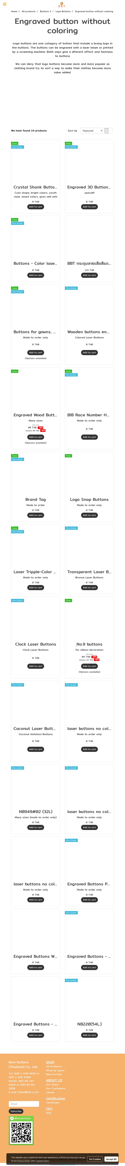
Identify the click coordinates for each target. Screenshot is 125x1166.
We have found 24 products (29, 131)
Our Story (52, 1084)
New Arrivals (54, 1074)
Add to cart (35, 206)
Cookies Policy (42, 1160)
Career (50, 1092)
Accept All (111, 1159)
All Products (54, 1066)
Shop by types (55, 1070)
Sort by (74, 131)
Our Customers (55, 1088)
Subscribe (16, 1111)
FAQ (48, 1113)
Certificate (52, 1103)
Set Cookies (95, 1159)
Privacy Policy (23, 1160)
